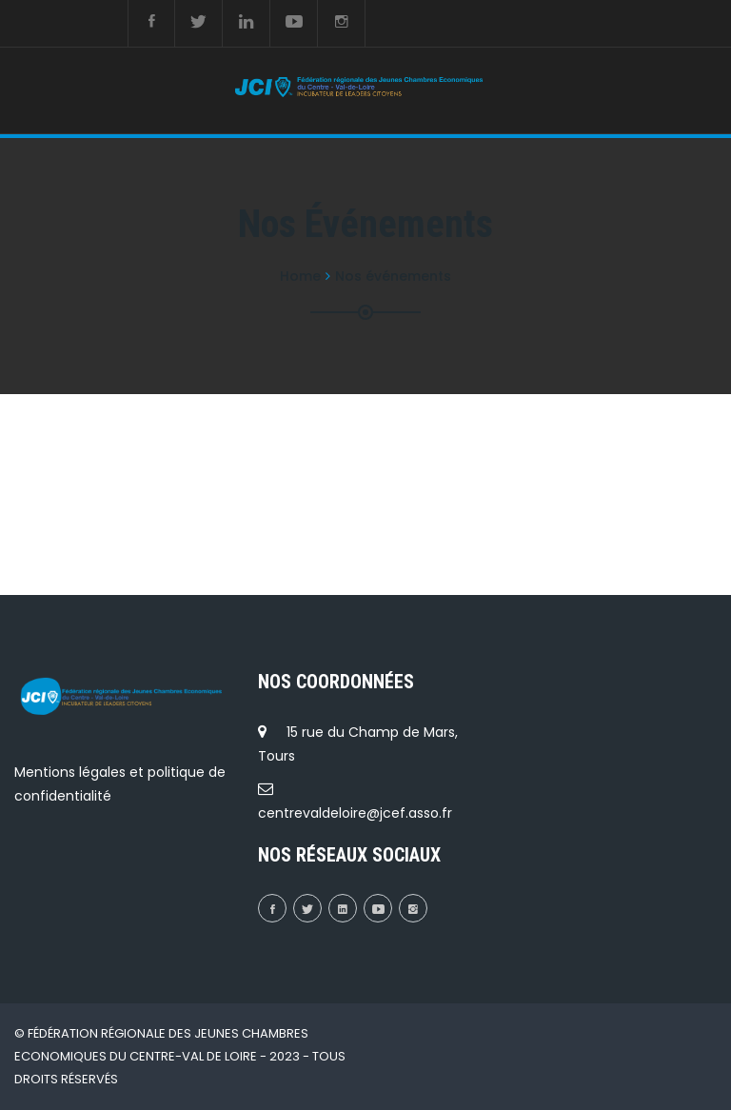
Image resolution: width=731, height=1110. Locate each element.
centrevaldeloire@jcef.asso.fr (355, 813)
